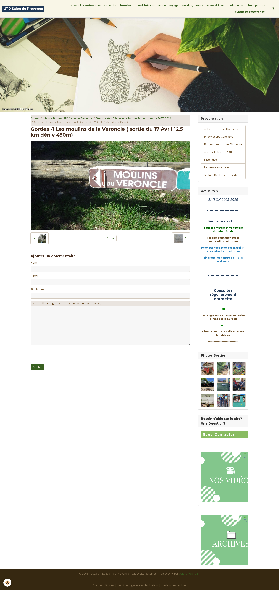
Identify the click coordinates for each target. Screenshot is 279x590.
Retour (110, 238)
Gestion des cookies (173, 585)
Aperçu (97, 303)
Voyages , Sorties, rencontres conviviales (197, 5)
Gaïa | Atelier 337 (189, 573)
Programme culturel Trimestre (223, 144)
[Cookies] (8, 583)
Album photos (255, 5)
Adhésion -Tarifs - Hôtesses (221, 129)
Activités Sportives (150, 5)
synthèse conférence (250, 11)
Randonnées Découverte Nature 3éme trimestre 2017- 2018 (133, 118)
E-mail (34, 276)
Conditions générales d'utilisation (137, 585)
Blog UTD (236, 5)
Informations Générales (218, 136)
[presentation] (58, 355)
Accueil (76, 5)
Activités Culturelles (118, 5)
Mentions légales (103, 585)
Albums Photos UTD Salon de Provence (68, 118)
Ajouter (37, 367)
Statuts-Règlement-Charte (221, 175)
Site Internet (38, 289)
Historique (210, 159)
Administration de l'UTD (218, 152)
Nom (34, 262)
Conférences (92, 5)
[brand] (23, 9)
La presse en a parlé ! (217, 167)
